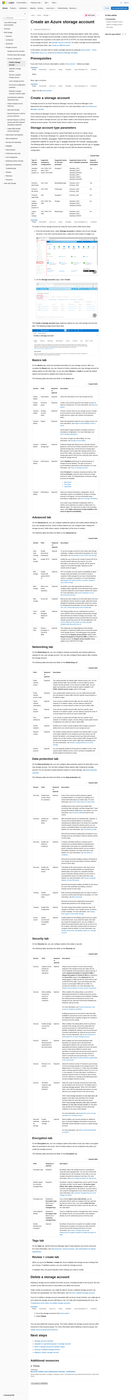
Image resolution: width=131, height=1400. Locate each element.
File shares (67, 484)
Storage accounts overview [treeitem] (16, 51)
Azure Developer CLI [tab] (81, 69)
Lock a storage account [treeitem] (16, 81)
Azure (39, 15)
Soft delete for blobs (90, 829)
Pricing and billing (77, 812)
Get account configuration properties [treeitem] (17, 86)
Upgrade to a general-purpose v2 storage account (52, 1344)
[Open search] (121, 3)
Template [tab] (68, 69)
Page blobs (67, 486)
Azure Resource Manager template (64, 53)
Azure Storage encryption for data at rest (83, 1178)
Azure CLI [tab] (52, 69)
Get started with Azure (119, 8)
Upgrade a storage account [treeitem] (15, 70)
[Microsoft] (3, 2)
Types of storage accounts (79, 468)
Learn (33, 15)
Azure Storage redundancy (68, 434)
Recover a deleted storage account (81, 1293)
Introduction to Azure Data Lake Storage (84, 555)
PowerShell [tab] (42, 69)
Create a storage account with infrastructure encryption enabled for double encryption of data (78, 1232)
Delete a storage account (114, 24)
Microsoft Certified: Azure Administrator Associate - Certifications (53, 1371)
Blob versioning (77, 897)
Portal (107, 8)
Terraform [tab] (94, 69)
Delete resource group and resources (44, 1330)
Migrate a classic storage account (46, 1352)
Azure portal (85, 50)
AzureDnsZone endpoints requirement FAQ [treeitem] (15, 99)
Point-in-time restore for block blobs (83, 802)
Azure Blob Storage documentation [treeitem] (10, 24)
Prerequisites (110, 19)
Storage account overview (61, 42)
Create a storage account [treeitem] (14, 64)
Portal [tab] (34, 69)
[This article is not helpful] (125, 34)
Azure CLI (43, 53)
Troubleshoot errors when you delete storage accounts (50, 1303)
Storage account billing (78, 440)
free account (70, 64)
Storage (45, 15)
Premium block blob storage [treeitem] (16, 55)
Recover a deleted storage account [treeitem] (15, 76)
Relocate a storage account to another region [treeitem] (17, 92)
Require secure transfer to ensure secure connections (79, 988)
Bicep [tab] (60, 69)
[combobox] (14, 18)
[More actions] (98, 15)
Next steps (109, 27)
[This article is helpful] (123, 34)
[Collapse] (25, 14)
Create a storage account (114, 22)
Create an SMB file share (61, 45)
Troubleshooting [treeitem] (11, 168)
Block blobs (67, 482)
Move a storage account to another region (49, 1347)
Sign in (126, 2)
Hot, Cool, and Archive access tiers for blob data (76, 607)
